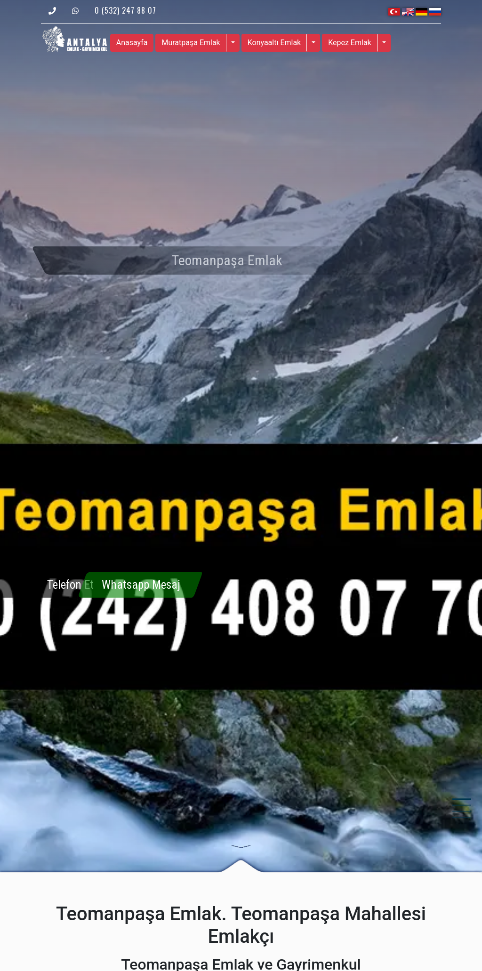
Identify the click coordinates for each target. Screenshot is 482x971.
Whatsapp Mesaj (141, 585)
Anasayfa (132, 42)
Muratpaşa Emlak (190, 42)
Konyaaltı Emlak (274, 42)
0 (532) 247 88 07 (125, 10)
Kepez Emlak (349, 42)
